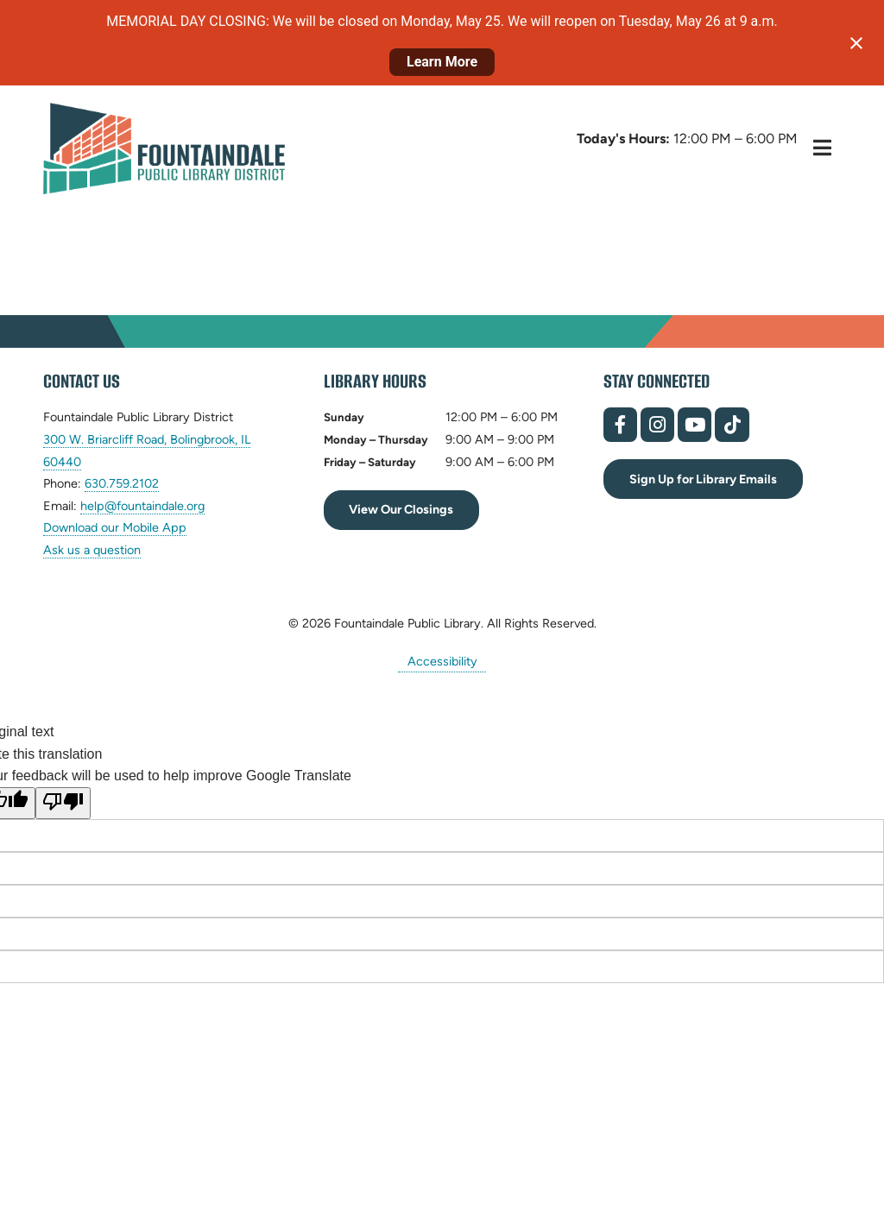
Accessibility (442, 661)
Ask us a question (92, 550)
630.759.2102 (122, 484)
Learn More (442, 62)
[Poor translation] (63, 803)
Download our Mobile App (114, 527)
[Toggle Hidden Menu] (822, 148)
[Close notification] (856, 43)
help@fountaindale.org (142, 506)
